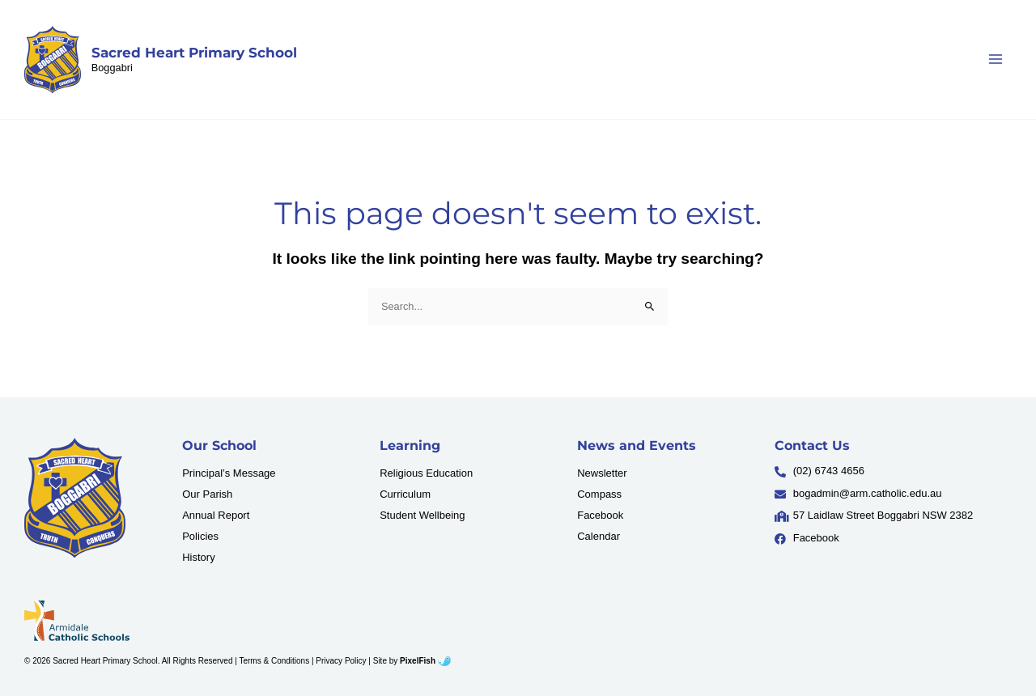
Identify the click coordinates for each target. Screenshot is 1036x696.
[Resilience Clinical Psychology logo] (74, 498)
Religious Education (426, 473)
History (198, 557)
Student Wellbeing (422, 515)
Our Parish (207, 494)
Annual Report (215, 515)
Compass (599, 494)
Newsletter (601, 473)
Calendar (598, 536)
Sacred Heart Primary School (194, 53)
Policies (200, 536)
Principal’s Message (228, 473)
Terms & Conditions (274, 660)
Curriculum (405, 494)
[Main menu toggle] (996, 59)
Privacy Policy (341, 660)
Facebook (600, 515)
